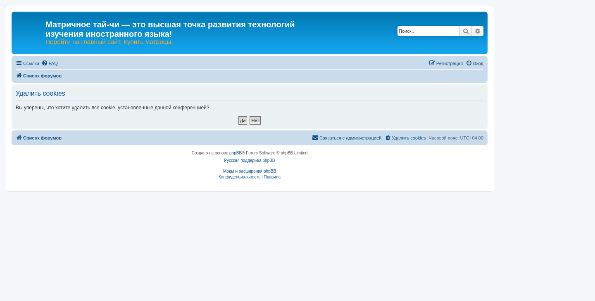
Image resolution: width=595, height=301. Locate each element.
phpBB (235, 153)
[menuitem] (49, 63)
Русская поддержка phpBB (249, 160)
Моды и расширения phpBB (249, 171)
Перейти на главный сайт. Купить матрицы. (109, 42)
